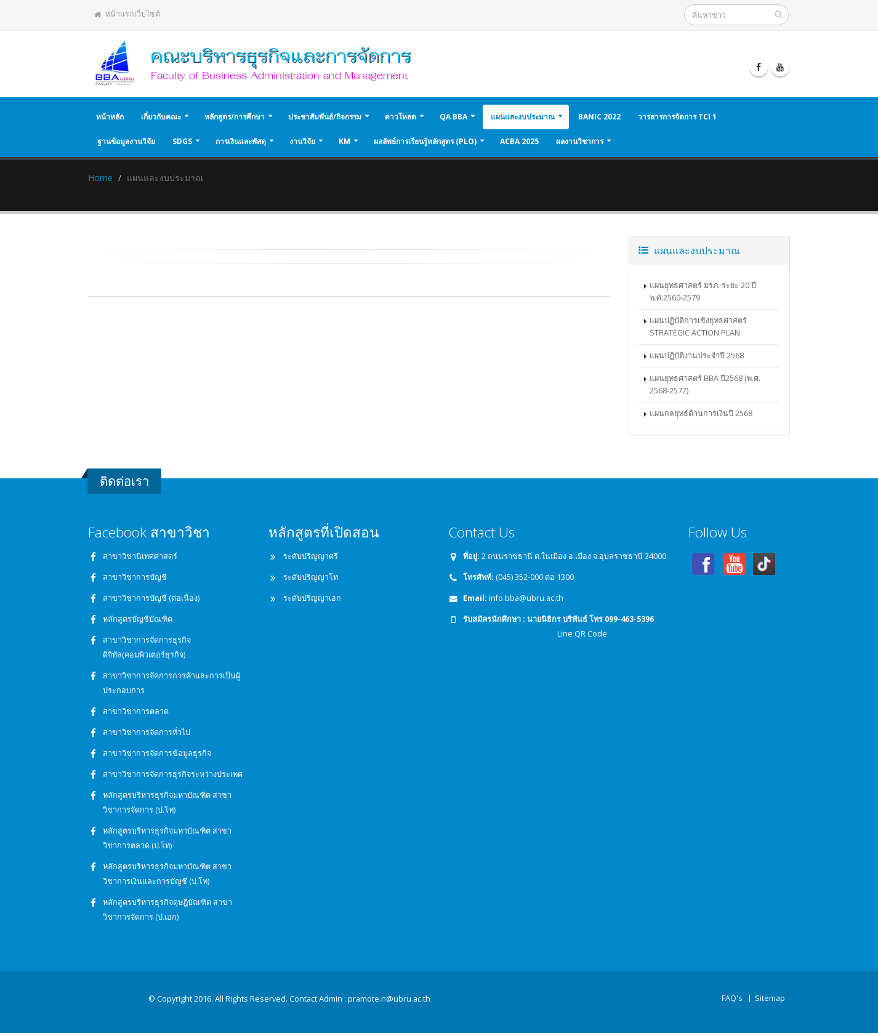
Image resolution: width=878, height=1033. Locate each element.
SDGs (182, 141)
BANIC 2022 (599, 116)
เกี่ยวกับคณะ (161, 116)
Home (100, 177)
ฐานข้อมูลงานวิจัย (126, 141)
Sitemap (770, 998)
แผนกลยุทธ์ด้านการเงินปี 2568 (701, 413)
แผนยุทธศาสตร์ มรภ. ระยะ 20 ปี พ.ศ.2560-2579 (703, 291)
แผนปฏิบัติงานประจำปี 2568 (697, 355)
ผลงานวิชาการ (579, 141)
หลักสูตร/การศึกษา (234, 116)
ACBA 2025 (519, 141)
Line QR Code (581, 634)
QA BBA (453, 116)
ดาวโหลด (400, 116)
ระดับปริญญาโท (310, 577)
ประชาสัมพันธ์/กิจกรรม (324, 116)
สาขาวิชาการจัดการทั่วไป (146, 732)
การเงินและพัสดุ (240, 141)
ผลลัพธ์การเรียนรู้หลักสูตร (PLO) (425, 141)
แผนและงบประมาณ (523, 116)
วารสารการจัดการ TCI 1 (677, 116)
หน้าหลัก (110, 116)
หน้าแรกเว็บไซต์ (127, 14)
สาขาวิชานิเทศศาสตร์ (140, 556)
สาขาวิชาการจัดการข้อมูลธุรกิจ (157, 753)
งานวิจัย (302, 141)
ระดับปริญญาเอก (312, 598)
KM (344, 141)
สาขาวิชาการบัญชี (135, 577)
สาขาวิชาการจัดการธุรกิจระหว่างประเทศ (173, 774)
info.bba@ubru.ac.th (526, 598)
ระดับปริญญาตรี (310, 556)
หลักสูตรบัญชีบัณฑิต (137, 619)
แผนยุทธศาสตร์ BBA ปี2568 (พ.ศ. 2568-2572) (705, 384)
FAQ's (732, 998)
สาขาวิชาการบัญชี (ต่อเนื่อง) (151, 598)
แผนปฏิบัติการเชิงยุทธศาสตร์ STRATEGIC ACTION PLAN (698, 326)
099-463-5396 (629, 619)
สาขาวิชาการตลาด (136, 711)
